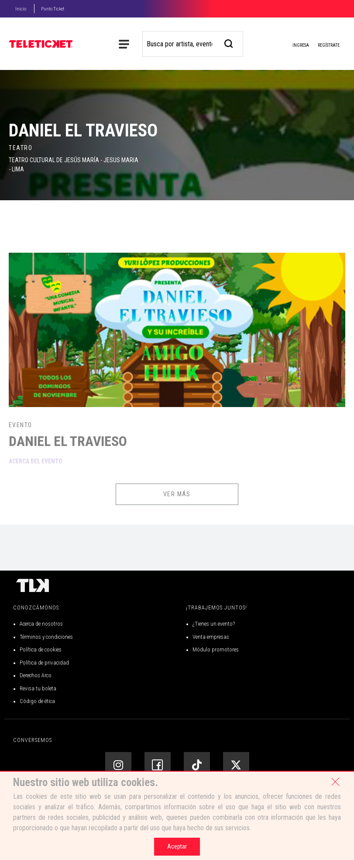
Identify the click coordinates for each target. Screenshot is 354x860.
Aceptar (177, 846)
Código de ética (37, 701)
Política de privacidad (44, 662)
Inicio (20, 9)
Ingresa (293, 46)
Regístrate (329, 45)
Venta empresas (210, 637)
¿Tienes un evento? (213, 623)
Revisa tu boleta (38, 688)
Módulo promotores (215, 649)
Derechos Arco (36, 675)
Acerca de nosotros (41, 623)
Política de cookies (41, 649)
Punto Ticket (52, 9)
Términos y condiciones (46, 637)
